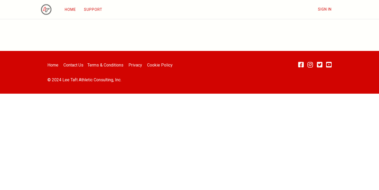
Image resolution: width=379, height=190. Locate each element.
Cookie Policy (160, 65)
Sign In (325, 9)
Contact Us (73, 65)
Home (52, 65)
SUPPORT (93, 9)
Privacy (135, 65)
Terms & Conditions (105, 65)
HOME (70, 9)
